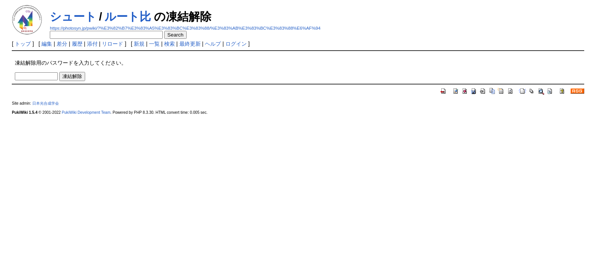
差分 (62, 44)
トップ (23, 44)
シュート (73, 16)
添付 (92, 44)
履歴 (77, 44)
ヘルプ (213, 44)
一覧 (154, 44)
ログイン (236, 44)
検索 (169, 44)
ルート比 (128, 16)
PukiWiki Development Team (86, 112)
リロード (112, 44)
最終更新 (190, 44)
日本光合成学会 (45, 103)
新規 (139, 44)
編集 (46, 44)
